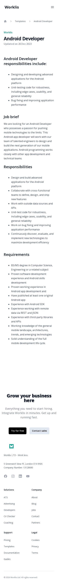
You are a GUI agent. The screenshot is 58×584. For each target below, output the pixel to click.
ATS (6, 497)
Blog (34, 503)
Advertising (9, 503)
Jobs (34, 509)
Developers (9, 509)
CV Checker (9, 516)
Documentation (11, 552)
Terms (35, 552)
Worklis (12, 7)
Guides (7, 559)
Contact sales (39, 430)
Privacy (35, 546)
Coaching (8, 522)
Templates (20, 21)
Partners (36, 522)
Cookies (36, 540)
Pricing (7, 540)
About (35, 497)
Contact (35, 516)
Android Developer (43, 21)
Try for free (17, 430)
